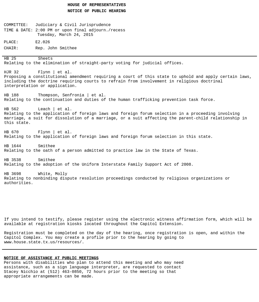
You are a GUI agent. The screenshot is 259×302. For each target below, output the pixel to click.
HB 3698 (12, 174)
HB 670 (11, 132)
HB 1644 (12, 146)
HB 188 (11, 95)
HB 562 (11, 109)
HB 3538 (12, 160)
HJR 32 (11, 72)
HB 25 (10, 58)
